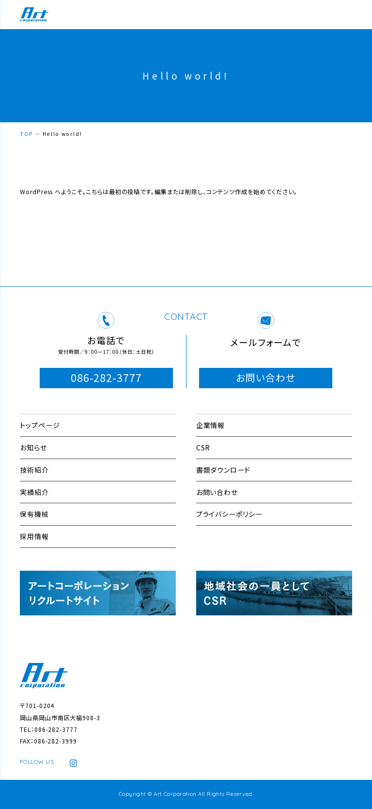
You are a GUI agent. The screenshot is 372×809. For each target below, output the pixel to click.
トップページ (40, 425)
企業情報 (210, 425)
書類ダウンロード (223, 470)
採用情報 (34, 536)
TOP (26, 133)
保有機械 (34, 514)
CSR (203, 447)
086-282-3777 (106, 377)
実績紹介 (34, 492)
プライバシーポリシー (229, 514)
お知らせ (33, 447)
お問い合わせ (265, 377)
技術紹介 (34, 470)
